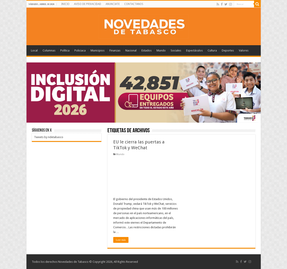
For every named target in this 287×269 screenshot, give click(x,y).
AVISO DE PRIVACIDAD (87, 4)
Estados (146, 50)
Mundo (161, 50)
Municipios (97, 50)
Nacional (131, 50)
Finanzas (114, 50)
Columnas (49, 50)
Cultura (212, 50)
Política (65, 50)
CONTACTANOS (133, 4)
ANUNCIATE (113, 4)
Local (34, 50)
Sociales (176, 50)
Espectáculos (194, 50)
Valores (243, 50)
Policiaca (80, 50)
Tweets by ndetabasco (48, 137)
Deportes (228, 50)
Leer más (121, 239)
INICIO (65, 4)
